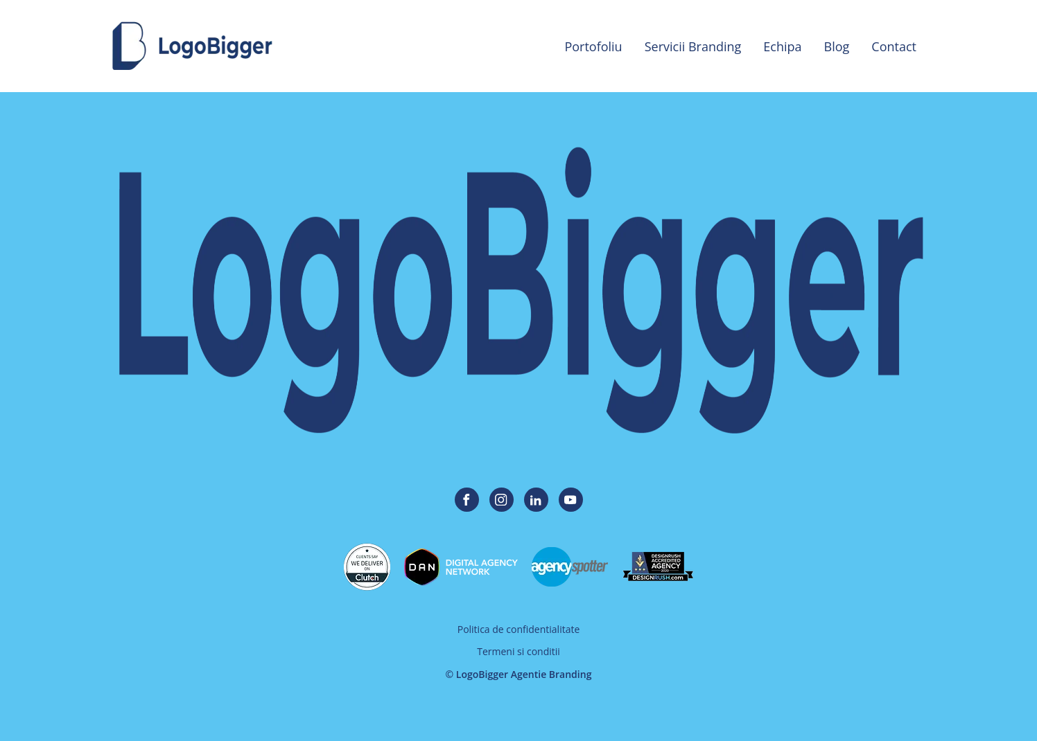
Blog (837, 46)
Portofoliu (593, 46)
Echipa (782, 46)
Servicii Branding (693, 46)
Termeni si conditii (518, 651)
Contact (893, 46)
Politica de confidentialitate (519, 629)
